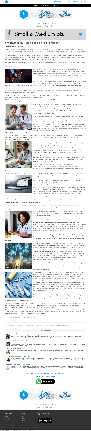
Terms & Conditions (23, 430)
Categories (7, 418)
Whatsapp (75, 2)
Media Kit (24, 416)
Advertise (35, 5)
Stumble (83, 2)
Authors (23, 420)
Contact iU (7, 420)
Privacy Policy (32, 430)
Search (56, 5)
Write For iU (46, 5)
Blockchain (8, 55)
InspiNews (57, 2)
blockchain (41, 81)
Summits (66, 2)
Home (6, 416)
